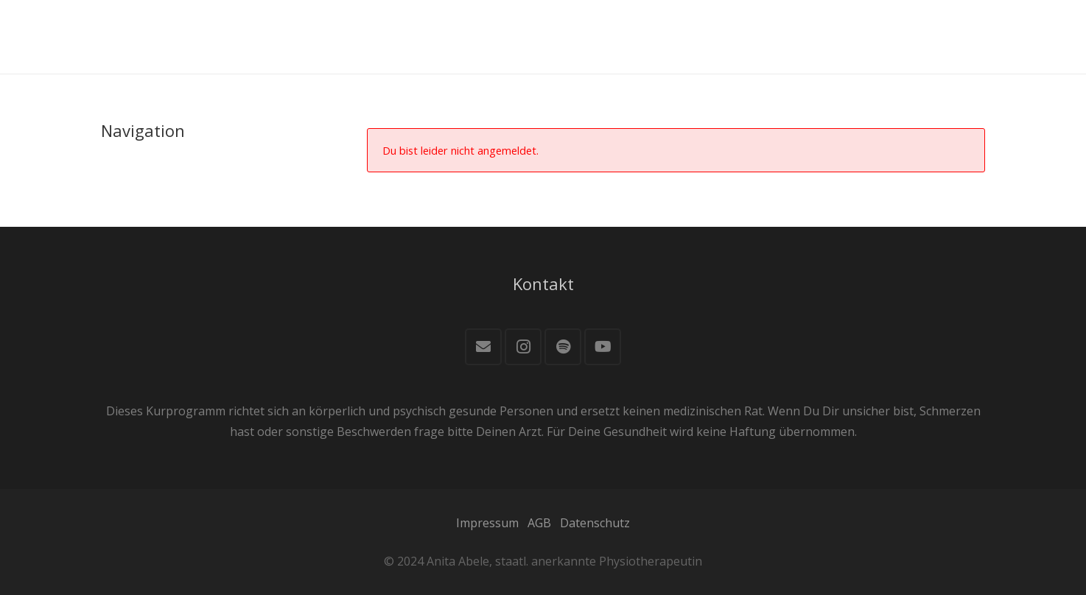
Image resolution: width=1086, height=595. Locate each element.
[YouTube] (602, 346)
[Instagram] (523, 346)
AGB (539, 523)
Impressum (487, 523)
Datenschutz (595, 523)
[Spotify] (562, 346)
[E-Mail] (483, 346)
